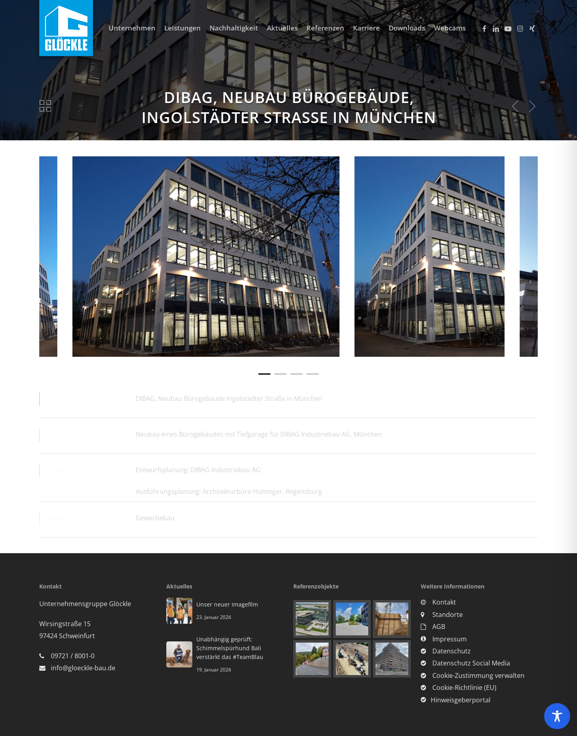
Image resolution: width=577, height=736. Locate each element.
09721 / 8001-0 (73, 655)
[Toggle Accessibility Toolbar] (557, 716)
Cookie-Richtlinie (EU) (458, 687)
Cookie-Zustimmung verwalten (473, 675)
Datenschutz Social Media (465, 663)
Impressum (444, 639)
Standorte (442, 614)
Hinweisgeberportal (455, 700)
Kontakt (438, 602)
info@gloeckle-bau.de (83, 667)
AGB (433, 626)
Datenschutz (446, 651)
